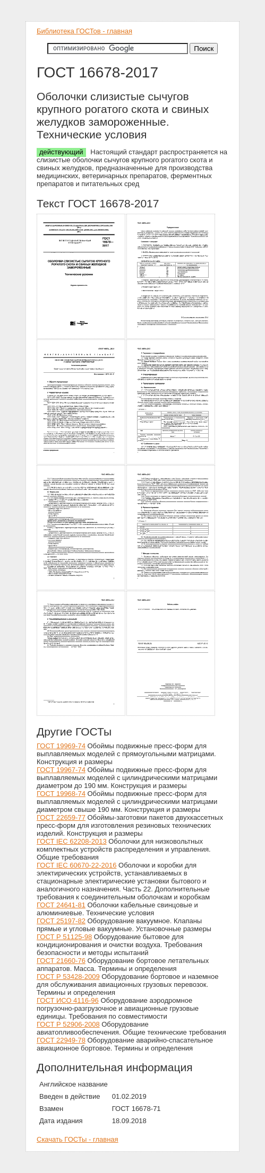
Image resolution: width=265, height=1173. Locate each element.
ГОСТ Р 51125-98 (64, 937)
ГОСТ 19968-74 (61, 794)
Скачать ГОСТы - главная (77, 1139)
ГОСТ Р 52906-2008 (68, 1024)
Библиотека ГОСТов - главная (84, 31)
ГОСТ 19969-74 (61, 746)
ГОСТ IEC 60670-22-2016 (76, 865)
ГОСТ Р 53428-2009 (68, 977)
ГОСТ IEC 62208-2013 (72, 841)
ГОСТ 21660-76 (61, 961)
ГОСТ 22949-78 (61, 1040)
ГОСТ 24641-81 (61, 905)
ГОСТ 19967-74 (61, 770)
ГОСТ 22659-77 (61, 817)
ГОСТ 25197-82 (61, 921)
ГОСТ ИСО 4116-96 (68, 1000)
